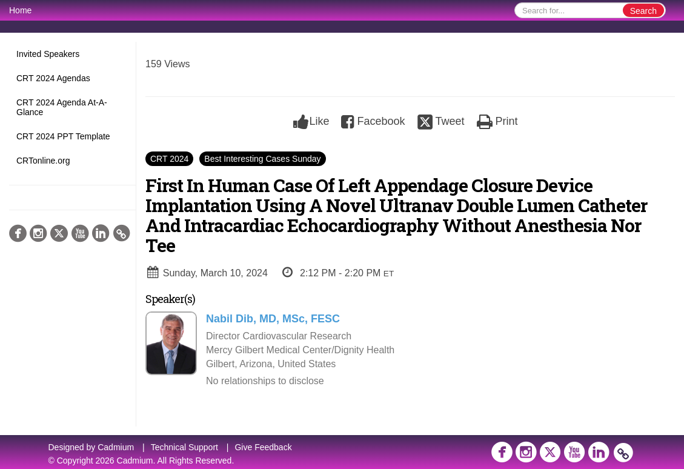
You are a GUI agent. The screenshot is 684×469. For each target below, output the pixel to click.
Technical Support (184, 447)
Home (20, 10)
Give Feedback (262, 447)
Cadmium (116, 447)
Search (643, 11)
